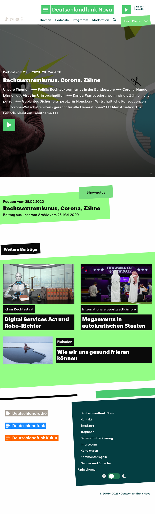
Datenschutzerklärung (97, 438)
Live (126, 21)
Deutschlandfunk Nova (97, 413)
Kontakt (86, 419)
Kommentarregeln (94, 457)
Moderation (100, 20)
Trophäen (87, 431)
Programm (80, 20)
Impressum (89, 444)
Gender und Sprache (96, 463)
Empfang (87, 425)
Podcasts (62, 20)
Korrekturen (89, 450)
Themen (45, 20)
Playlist (137, 21)
